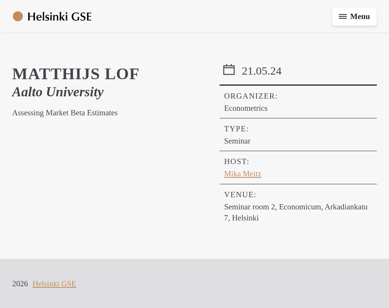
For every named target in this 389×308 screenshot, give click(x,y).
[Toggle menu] (354, 16)
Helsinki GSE (54, 283)
